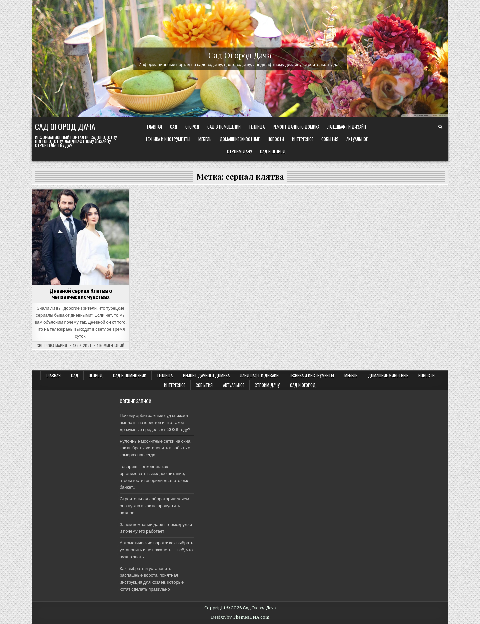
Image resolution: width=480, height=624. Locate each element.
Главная (154, 126)
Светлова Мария (52, 346)
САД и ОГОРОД (273, 151)
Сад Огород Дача (239, 54)
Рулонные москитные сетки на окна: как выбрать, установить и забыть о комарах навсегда (155, 448)
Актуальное (357, 139)
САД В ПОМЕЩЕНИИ (224, 126)
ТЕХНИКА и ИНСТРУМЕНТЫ (167, 139)
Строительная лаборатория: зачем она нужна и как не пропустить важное (154, 505)
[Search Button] (440, 127)
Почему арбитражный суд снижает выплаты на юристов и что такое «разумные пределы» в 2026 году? (155, 422)
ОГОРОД (192, 126)
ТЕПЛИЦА (257, 126)
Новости (276, 139)
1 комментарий (110, 346)
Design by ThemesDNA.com (240, 617)
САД (173, 126)
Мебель (205, 139)
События (329, 139)
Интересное (302, 139)
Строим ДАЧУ (239, 151)
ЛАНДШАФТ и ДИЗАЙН (346, 126)
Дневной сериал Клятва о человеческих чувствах (80, 293)
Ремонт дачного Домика (296, 126)
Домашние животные (240, 139)
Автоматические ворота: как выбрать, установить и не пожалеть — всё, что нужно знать (157, 549)
